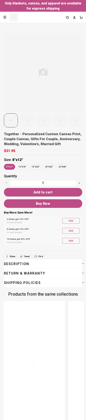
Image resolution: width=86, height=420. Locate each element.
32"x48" (62, 167)
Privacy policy (13, 353)
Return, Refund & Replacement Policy (30, 374)
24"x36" (49, 167)
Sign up (75, 407)
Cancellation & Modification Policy (28, 367)
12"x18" (22, 167)
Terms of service (15, 339)
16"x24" (36, 167)
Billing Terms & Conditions (22, 346)
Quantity (10, 176)
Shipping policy (14, 360)
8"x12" (17, 160)
